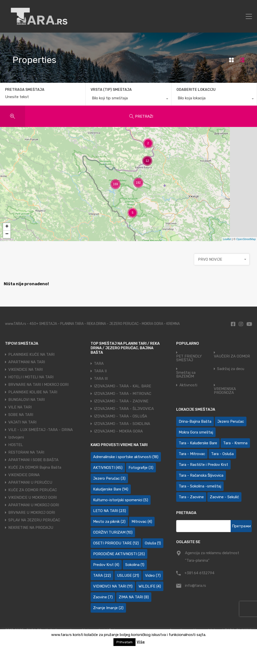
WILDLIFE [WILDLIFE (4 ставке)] (150, 586)
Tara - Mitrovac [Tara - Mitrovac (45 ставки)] (192, 454)
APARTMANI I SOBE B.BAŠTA (33, 460)
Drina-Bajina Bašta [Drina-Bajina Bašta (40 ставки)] (195, 421)
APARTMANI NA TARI (26, 362)
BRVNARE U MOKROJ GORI (31, 512)
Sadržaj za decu (230, 369)
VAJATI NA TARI (22, 422)
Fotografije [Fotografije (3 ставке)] (140, 467)
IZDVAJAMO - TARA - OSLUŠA (120, 416)
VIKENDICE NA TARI (25, 369)
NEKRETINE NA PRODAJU (30, 527)
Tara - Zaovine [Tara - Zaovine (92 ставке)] (191, 497)
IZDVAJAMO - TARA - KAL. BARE (122, 386)
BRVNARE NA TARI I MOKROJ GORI (38, 384)
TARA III (101, 378)
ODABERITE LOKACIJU (196, 90)
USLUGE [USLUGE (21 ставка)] (128, 575)
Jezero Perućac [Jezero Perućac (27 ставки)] (230, 421)
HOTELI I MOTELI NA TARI (30, 377)
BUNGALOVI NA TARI (26, 399)
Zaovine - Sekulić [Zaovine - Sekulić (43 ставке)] (224, 497)
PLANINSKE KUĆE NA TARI (31, 354)
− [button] (7, 234)
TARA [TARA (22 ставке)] (102, 575)
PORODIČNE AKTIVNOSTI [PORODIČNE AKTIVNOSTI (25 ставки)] (119, 554)
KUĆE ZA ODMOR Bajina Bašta (34, 467)
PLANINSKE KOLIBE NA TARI (32, 392)
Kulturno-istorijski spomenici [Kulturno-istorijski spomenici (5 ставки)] (120, 500)
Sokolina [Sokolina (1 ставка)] (134, 564)
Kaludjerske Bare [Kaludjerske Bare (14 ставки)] (110, 489)
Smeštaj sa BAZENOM (186, 374)
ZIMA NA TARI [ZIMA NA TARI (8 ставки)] (134, 597)
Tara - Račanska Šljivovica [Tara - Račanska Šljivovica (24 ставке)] (201, 475)
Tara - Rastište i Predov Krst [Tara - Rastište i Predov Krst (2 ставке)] (203, 464)
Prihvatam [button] (124, 642)
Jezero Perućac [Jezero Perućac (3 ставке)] (109, 478)
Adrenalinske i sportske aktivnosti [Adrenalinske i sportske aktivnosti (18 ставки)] (125, 457)
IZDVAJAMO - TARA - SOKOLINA (122, 423)
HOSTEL (15, 445)
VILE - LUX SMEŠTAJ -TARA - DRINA (40, 429)
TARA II (100, 371)
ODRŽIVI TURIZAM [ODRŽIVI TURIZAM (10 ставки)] (113, 532)
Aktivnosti (188, 385)
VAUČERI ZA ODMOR (232, 356)
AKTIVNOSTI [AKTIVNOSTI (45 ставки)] (107, 467)
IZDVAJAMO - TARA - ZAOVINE (121, 401)
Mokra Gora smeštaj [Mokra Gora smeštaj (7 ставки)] (196, 432)
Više (141, 642)
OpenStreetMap (246, 239)
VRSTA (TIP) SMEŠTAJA (111, 90)
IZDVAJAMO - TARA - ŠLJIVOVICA (124, 408)
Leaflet (227, 239)
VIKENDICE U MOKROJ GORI (32, 497)
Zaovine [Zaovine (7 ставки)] (103, 597)
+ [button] (7, 227)
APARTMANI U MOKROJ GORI (33, 505)
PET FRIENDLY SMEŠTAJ (189, 358)
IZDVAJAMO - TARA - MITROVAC (122, 393)
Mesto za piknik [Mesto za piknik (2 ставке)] (109, 521)
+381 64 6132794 (199, 573)
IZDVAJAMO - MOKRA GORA (118, 431)
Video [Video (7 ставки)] (153, 575)
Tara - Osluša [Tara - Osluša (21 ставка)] (222, 454)
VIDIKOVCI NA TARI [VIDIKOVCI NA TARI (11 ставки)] (113, 586)
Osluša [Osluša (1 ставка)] (153, 543)
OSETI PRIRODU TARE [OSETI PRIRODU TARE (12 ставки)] (116, 543)
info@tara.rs (195, 585)
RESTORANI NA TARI (26, 452)
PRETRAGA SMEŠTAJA (24, 90)
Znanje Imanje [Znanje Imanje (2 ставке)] (108, 608)
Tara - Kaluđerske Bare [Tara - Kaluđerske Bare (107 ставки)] (198, 443)
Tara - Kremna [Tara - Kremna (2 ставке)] (235, 443)
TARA (99, 363)
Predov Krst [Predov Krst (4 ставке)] (106, 564)
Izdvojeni (16, 437)
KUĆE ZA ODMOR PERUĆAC (32, 490)
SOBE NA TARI (20, 414)
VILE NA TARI (20, 407)
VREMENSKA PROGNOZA (225, 391)
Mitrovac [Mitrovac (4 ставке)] (142, 521)
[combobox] (128, 99)
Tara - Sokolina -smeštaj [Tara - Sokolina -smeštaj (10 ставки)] (200, 486)
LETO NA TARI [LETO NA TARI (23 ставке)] (109, 511)
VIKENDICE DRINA (24, 475)
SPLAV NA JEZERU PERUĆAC (34, 520)
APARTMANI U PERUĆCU (30, 482)
